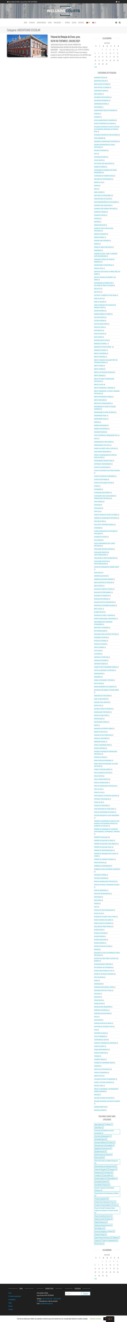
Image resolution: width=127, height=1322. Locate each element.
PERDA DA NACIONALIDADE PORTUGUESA (105, 786)
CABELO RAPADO (98, 192)
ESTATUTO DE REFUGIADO (100, 479)
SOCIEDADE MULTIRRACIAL (101, 1010)
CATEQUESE (97, 218)
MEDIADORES (97, 677)
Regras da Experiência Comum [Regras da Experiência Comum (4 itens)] (103, 1216)
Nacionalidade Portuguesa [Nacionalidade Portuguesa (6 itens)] (102, 1185)
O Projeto (32, 22)
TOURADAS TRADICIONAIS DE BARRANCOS (105, 1043)
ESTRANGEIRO (98, 489)
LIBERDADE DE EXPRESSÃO (101, 657)
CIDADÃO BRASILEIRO (99, 225)
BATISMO (96, 185)
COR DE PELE (97, 292)
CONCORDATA (97, 250)
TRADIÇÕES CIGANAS (99, 1059)
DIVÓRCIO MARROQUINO (100, 425)
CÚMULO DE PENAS (99, 327)
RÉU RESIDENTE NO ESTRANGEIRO (103, 967)
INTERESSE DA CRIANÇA (100, 641)
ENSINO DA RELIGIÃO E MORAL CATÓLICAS (105, 448)
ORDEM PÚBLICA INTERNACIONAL (103, 760)
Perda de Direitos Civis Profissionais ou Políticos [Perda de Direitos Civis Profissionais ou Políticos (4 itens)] (107, 1194)
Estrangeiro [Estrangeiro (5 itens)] (113, 1169)
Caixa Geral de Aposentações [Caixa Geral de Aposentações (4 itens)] (103, 1136)
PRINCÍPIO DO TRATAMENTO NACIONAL (104, 859)
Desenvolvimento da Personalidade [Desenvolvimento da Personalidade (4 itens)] (104, 1145)
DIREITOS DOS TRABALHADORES (102, 403)
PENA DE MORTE (98, 776)
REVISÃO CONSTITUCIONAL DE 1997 (103, 971)
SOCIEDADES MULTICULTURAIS (102, 1013)
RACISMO (96, 903)
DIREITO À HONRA (98, 366)
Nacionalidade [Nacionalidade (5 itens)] (112, 1178)
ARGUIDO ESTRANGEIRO (100, 150)
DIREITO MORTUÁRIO (99, 400)
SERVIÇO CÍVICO (98, 1000)
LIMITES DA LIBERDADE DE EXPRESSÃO (104, 670)
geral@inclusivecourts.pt (46, 1303)
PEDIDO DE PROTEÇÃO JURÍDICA (102, 769)
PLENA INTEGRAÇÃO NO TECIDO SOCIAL (104, 809)
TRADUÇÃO (97, 1066)
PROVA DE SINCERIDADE (100, 890)
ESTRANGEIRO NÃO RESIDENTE (102, 492)
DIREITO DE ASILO (98, 384)
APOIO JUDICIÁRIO (98, 138)
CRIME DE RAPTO (98, 298)
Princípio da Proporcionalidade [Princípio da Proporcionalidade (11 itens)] (103, 1205)
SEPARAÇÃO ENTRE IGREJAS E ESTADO (104, 987)
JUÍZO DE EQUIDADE (99, 647)
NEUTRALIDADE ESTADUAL (101, 722)
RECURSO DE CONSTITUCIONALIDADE (104, 910)
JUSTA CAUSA (97, 650)
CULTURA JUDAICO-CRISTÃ (101, 324)
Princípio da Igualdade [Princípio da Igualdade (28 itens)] (101, 1199)
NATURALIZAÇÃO (98, 718)
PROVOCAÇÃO (97, 897)
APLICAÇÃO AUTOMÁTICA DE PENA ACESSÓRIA (106, 135)
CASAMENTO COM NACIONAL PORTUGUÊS (105, 208)
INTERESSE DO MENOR (100, 644)
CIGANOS (96, 244)
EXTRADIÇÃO (97, 528)
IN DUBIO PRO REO (99, 612)
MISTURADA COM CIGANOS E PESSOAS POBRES (106, 690)
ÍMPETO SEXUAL (98, 609)
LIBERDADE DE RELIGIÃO (100, 660)
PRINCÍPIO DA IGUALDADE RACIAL (103, 847)
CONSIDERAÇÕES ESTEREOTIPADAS (103, 265)
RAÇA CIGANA (97, 900)
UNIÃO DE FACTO (98, 1076)
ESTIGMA (96, 486)
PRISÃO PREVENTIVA (99, 862)
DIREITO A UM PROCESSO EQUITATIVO (104, 372)
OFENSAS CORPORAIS (99, 748)
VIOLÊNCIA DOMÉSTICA (100, 1107)
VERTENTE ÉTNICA (98, 1085)
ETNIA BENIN (97, 505)
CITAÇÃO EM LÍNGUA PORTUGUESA (103, 247)
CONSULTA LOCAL (98, 268)
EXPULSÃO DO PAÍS (99, 521)
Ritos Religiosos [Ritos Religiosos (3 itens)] (100, 1228)
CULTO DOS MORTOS (99, 317)
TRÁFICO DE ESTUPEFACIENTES (102, 1069)
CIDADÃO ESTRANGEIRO (100, 234)
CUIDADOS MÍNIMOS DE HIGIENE (102, 314)
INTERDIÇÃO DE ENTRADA (100, 637)
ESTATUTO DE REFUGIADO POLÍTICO (103, 483)
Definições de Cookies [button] (95, 1319)
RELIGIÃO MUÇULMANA (100, 939)
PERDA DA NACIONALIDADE (101, 782)
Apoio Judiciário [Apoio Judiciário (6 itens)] (99, 1124)
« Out (95, 67)
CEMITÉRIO (97, 222)
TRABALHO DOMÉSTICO (100, 1053)
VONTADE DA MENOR (99, 1110)
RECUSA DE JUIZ (98, 913)
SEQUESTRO (97, 997)
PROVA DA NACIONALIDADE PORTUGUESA (105, 881)
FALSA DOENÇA (98, 540)
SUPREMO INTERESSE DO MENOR (103, 1023)
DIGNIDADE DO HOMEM (100, 350)
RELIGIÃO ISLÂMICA (99, 936)
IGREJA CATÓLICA (98, 586)
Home (9, 1293)
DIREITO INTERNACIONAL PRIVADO (103, 397)
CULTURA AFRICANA (99, 320)
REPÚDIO (96, 949)
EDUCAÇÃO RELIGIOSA (100, 432)
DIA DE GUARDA (98, 337)
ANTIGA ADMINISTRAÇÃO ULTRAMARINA (104, 120)
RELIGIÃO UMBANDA (99, 943)
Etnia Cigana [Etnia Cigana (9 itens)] (108, 1172)
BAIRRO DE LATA (98, 182)
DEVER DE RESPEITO (99, 334)
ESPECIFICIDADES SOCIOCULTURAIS (103, 460)
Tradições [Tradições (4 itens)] (116, 1237)
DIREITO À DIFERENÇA (99, 357)
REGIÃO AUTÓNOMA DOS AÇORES (103, 920)
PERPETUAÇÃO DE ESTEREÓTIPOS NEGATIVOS (106, 796)
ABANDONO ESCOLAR (99, 77)
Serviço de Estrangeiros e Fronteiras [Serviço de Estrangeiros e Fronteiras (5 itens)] (104, 1231)
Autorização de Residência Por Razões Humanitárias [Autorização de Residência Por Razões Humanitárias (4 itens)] (104, 1131)
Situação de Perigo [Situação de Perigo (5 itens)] (100, 1234)
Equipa (50, 22)
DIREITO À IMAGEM (99, 369)
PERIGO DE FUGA (98, 792)
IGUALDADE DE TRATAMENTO (101, 595)
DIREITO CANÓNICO (99, 375)
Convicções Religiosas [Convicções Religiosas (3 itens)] (101, 1142)
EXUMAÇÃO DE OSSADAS (100, 537)
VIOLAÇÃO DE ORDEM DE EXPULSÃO (103, 1098)
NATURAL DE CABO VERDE (101, 715)
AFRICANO (96, 113)
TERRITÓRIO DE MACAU (100, 1033)
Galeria (74, 22)
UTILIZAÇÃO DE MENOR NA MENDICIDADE (104, 1079)
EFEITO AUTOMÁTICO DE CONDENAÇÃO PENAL (106, 435)
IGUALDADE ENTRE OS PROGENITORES (104, 602)
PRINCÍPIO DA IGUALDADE (101, 837)
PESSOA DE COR (98, 802)
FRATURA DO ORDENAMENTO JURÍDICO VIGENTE (106, 567)
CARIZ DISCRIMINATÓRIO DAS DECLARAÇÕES (105, 202)
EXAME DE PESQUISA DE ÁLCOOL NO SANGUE (106, 515)
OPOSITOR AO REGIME (100, 757)
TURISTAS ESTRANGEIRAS (100, 1072)
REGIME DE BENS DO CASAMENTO (103, 923)
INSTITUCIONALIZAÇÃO (100, 631)
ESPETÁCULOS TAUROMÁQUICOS (102, 464)
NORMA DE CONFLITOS (100, 732)
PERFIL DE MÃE (98, 789)
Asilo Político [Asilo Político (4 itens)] (99, 1127)
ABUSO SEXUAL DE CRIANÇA (101, 84)
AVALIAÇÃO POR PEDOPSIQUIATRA (103, 179)
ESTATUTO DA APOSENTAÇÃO (101, 467)
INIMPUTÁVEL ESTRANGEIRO (101, 627)
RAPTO (96, 907)
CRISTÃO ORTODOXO (99, 311)
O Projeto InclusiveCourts (14, 1296)
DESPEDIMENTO (98, 330)
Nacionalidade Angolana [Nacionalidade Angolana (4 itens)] (102, 1181)
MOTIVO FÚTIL (97, 705)
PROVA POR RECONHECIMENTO (102, 893)
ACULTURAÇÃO (98, 107)
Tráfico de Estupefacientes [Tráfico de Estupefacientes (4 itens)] (110, 1240)
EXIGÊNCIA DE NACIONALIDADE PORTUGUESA (106, 518)
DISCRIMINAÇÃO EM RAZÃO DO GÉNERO (104, 412)
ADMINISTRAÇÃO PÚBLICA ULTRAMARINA (105, 110)
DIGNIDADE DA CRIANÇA (100, 343)
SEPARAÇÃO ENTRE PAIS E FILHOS (103, 990)
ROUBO (96, 980)
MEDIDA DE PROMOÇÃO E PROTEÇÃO (103, 680)
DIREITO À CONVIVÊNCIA (100, 353)
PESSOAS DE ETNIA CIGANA (101, 805)
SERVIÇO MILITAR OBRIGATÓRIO (102, 1007)
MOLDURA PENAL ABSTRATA (101, 702)
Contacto (81, 22)
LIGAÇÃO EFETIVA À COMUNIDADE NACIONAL (105, 667)
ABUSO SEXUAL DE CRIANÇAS (102, 87)
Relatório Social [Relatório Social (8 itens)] (99, 1219)
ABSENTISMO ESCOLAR (100, 81)
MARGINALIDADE (98, 673)
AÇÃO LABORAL (98, 94)
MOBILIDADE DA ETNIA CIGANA (102, 695)
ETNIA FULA (97, 511)
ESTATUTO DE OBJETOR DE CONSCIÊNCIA (104, 476)
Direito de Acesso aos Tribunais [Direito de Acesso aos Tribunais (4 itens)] (103, 1154)
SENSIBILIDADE (98, 984)
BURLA (96, 189)
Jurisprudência (41, 22)
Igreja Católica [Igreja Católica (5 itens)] (108, 1175)
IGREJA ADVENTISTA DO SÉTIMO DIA (103, 582)
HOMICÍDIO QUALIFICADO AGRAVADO (103, 579)
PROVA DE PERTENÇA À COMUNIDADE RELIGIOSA (106, 885)
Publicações (57, 22)
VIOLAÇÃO (96, 1094)
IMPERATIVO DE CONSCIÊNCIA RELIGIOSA (104, 605)
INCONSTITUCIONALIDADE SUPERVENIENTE (105, 618)
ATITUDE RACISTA (98, 160)
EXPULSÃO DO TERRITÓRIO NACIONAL (104, 524)
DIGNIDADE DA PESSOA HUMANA (103, 347)
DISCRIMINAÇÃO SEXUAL (100, 419)
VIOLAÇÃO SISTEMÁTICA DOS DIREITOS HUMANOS (107, 1101)
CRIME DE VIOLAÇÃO (99, 302)
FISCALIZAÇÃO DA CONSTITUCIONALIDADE (105, 558)
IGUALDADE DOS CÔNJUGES (101, 599)
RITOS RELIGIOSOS (99, 977)
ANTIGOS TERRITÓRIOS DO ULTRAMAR (104, 123)
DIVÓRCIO (96, 422)
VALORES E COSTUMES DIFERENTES (103, 1082)
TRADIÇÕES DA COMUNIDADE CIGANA (104, 1063)
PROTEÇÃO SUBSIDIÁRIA (100, 878)
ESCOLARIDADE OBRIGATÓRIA (102, 452)
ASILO (95, 153)
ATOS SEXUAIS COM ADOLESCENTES (103, 163)
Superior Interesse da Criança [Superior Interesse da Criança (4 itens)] (103, 1237)
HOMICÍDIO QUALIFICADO (100, 576)
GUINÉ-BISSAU (98, 572)
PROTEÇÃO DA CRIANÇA (100, 875)
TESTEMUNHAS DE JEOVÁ (100, 1040)
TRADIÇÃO (96, 1056)
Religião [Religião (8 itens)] (109, 1219)
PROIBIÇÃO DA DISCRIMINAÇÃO (102, 866)
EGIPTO (96, 438)
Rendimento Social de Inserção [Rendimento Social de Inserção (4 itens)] (103, 1225)
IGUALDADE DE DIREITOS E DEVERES (103, 589)
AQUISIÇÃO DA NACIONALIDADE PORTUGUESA (106, 141)
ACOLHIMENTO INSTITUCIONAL (102, 97)
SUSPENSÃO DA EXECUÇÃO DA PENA (103, 1026)
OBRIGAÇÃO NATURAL (100, 741)
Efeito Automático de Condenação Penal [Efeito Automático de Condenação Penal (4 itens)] (105, 1166)
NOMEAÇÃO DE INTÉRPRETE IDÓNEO (103, 728)
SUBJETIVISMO (98, 1020)
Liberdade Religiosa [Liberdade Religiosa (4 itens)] (100, 1178)
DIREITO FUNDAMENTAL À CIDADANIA (103, 388)
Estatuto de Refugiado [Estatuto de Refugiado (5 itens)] (101, 1169)
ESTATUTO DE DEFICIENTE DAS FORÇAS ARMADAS (107, 470)
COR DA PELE (97, 288)
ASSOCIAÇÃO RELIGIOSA (100, 157)
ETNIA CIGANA (97, 508)
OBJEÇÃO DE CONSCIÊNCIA (101, 738)
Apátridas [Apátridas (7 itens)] (109, 1124)
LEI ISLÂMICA (97, 654)
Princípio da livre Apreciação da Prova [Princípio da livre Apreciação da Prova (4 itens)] (105, 1202)
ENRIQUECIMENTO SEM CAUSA (102, 445)
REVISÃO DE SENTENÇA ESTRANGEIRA (104, 974)
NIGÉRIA (96, 725)
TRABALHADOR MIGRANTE (101, 1049)
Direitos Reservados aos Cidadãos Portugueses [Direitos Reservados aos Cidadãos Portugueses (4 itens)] (106, 1162)
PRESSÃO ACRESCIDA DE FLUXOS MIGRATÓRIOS (106, 815)
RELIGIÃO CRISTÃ (98, 930)
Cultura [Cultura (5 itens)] (112, 1142)
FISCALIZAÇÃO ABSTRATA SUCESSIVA (103, 549)
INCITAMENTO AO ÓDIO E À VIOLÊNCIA (104, 615)
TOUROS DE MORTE (99, 1046)
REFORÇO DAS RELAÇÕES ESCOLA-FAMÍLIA (105, 916)
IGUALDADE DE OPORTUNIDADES (102, 592)
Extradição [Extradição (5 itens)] (98, 1175)
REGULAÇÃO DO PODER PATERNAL (103, 926)
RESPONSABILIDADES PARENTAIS (102, 964)
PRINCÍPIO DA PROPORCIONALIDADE (103, 850)
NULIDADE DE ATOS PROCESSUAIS (103, 735)
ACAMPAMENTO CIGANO (100, 90)
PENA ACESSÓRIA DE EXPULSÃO (102, 773)
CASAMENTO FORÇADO (100, 212)
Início (25, 22)
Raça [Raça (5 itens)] (116, 1205)
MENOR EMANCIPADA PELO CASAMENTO (104, 687)
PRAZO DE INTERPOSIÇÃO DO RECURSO (104, 812)
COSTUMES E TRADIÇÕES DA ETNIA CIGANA (105, 295)
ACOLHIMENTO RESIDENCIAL (101, 100)
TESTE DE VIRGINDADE (100, 1036)
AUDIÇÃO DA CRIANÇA (100, 167)
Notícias (67, 22)
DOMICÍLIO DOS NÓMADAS (101, 429)
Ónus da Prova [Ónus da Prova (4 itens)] (99, 1243)
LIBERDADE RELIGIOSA (100, 664)
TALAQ (95, 1030)
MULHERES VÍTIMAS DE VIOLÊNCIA (103, 709)
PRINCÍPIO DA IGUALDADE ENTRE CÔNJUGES (105, 844)
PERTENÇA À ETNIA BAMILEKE (101, 799)
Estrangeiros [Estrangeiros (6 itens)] (99, 1172)
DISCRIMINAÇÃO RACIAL (100, 415)
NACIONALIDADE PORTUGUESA (102, 712)
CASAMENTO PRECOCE (100, 215)
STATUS (96, 1017)
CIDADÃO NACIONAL (99, 237)
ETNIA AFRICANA (98, 501)
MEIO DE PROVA (98, 683)
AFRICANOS (97, 117)
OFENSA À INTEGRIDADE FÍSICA (102, 745)
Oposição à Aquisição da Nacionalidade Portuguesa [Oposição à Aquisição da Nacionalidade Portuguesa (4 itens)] (104, 1189)
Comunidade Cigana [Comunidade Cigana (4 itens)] (100, 1139)
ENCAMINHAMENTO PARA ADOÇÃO (103, 442)
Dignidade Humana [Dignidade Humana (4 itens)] (100, 1151)
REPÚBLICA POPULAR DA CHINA (102, 946)
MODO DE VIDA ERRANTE (100, 699)
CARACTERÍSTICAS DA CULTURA (102, 199)
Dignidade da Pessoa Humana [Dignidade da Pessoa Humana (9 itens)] (103, 1148)
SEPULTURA (97, 994)
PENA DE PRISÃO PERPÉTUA (101, 779)
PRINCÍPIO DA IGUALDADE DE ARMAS (103, 840)
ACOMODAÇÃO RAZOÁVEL (100, 104)
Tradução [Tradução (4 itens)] (98, 1240)
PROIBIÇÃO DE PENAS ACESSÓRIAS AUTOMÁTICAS (107, 869)
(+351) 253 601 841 (47, 1299)
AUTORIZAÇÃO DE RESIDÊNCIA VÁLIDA (104, 176)
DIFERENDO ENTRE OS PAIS (101, 340)
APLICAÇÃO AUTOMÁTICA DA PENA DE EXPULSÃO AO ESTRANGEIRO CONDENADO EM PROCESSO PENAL (106, 129)
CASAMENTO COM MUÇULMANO (102, 205)
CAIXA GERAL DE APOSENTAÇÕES (102, 195)
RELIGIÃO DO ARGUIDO (100, 933)
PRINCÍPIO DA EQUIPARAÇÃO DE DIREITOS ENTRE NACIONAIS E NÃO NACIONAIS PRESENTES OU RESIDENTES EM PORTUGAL (106, 823)
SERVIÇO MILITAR (98, 1003)
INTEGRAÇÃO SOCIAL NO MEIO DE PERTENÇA (105, 634)
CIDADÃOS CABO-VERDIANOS (101, 240)
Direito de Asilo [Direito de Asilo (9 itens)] (99, 1157)
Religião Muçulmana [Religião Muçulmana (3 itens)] (101, 1222)
